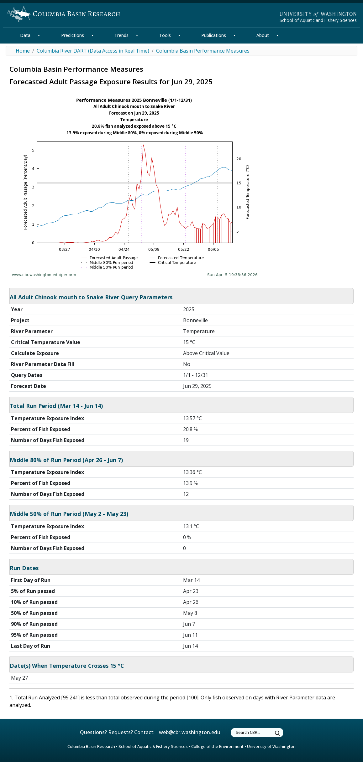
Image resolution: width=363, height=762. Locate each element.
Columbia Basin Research (91, 746)
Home (23, 50)
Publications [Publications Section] (213, 35)
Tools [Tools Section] (165, 35)
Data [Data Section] (25, 35)
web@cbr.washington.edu (189, 732)
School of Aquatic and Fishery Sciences (318, 20)
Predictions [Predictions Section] (72, 35)
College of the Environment (217, 746)
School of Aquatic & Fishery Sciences (153, 746)
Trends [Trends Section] (121, 35)
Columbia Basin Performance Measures (203, 50)
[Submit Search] (278, 733)
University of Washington (271, 746)
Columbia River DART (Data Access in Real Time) (93, 50)
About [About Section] (262, 35)
